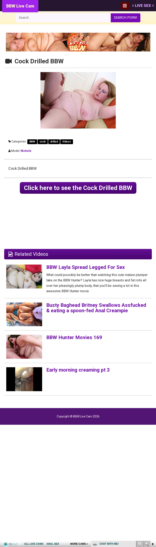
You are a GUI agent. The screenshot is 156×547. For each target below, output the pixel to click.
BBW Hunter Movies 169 (74, 337)
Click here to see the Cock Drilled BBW (78, 187)
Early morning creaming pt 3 (78, 370)
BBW (32, 141)
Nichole (26, 150)
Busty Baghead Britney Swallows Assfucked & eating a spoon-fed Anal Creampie (96, 307)
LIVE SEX (143, 5)
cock (43, 141)
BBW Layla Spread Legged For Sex (85, 267)
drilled (54, 141)
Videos (66, 141)
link (152, 482)
